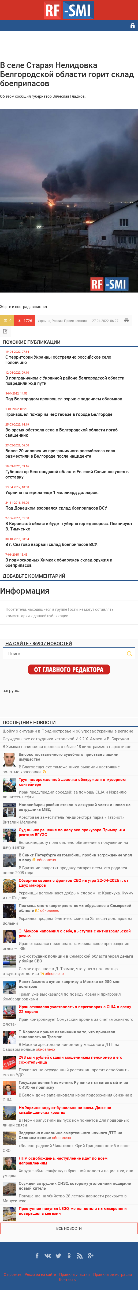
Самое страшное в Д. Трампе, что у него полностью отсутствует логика (60, 971)
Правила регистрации (112, 1274)
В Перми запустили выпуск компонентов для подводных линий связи (66, 1122)
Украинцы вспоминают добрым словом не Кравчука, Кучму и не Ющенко (68, 895)
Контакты (68, 1279)
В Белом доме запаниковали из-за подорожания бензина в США (68, 1097)
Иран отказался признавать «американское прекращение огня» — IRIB (66, 946)
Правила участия (74, 1274)
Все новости (69, 1228)
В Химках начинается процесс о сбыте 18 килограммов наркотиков (67, 746)
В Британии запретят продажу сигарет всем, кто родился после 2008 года (65, 870)
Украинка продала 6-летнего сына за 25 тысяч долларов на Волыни (67, 920)
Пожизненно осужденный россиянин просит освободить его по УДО (66, 1072)
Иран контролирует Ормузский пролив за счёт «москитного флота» (68, 1021)
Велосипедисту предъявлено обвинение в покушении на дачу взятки (65, 844)
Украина (44, 320)
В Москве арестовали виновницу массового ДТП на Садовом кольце (61, 1047)
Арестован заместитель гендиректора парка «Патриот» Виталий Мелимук (63, 819)
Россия (57, 320)
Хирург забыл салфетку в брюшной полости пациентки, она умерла (68, 1173)
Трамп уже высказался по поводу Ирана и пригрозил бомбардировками (62, 996)
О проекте (12, 1274)
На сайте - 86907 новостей (38, 643)
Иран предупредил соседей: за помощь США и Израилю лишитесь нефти (64, 794)
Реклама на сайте (40, 1274)
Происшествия (75, 320)
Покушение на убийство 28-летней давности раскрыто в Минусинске (65, 1198)
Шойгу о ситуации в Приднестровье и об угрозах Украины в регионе (68, 731)
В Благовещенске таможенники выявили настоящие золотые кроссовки (61, 769)
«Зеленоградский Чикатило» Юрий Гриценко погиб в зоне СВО (66, 1148)
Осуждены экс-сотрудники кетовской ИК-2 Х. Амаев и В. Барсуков (66, 738)
